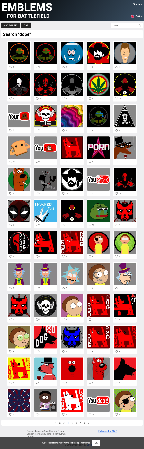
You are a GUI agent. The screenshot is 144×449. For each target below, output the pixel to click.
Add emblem (10, 25)
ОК (96, 443)
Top (26, 25)
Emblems (26, 10)
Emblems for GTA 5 (107, 431)
